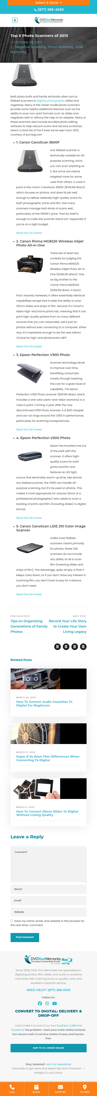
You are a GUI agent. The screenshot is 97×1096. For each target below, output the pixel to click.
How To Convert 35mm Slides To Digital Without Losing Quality (47, 813)
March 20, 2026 (26, 697)
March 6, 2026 (25, 807)
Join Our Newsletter (58, 1064)
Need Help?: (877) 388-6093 (49, 990)
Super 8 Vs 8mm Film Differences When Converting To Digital (47, 758)
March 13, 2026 (25, 752)
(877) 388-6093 (48, 9)
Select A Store (46, 2)
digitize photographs (50, 101)
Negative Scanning (30, 47)
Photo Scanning (61, 47)
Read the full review (29, 233)
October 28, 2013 (28, 42)
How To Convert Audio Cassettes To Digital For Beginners (44, 703)
